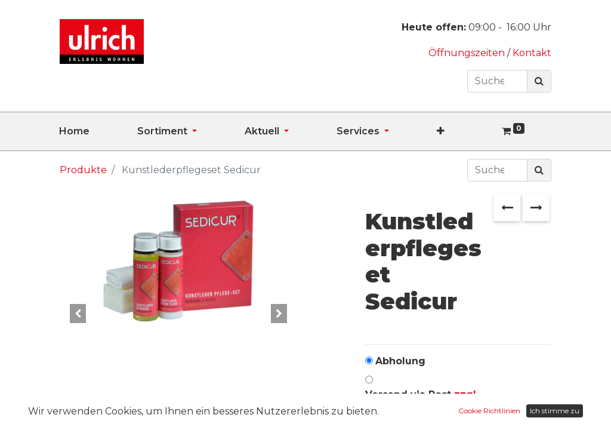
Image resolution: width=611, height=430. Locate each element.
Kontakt (532, 53)
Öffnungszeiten (467, 53)
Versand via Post (422, 401)
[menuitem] (98, 131)
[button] (464, 131)
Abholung (400, 361)
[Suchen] (539, 81)
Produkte (83, 170)
